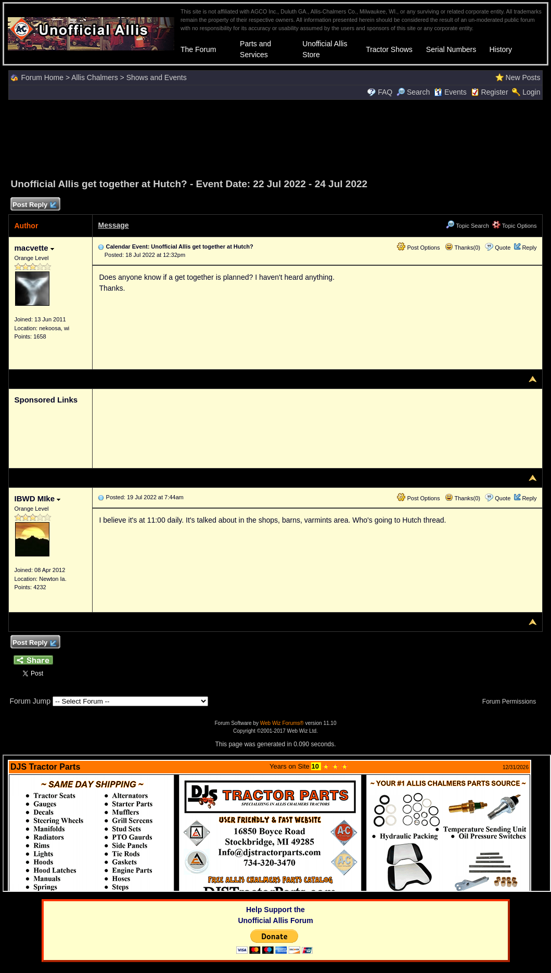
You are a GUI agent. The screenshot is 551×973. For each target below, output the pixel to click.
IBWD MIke (37, 498)
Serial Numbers (451, 49)
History (500, 49)
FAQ (385, 92)
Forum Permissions (512, 701)
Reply (529, 247)
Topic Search (467, 226)
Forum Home (42, 77)
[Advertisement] (275, 137)
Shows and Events (156, 77)
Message (113, 225)
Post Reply (33, 205)
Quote (502, 247)
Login (531, 92)
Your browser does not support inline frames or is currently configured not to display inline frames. (277, 823)
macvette (34, 247)
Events (450, 92)
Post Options (418, 247)
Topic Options (514, 226)
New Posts (523, 77)
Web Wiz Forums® (282, 723)
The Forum (198, 49)
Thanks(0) (462, 247)
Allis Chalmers (94, 77)
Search (413, 92)
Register (494, 92)
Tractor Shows (389, 49)
